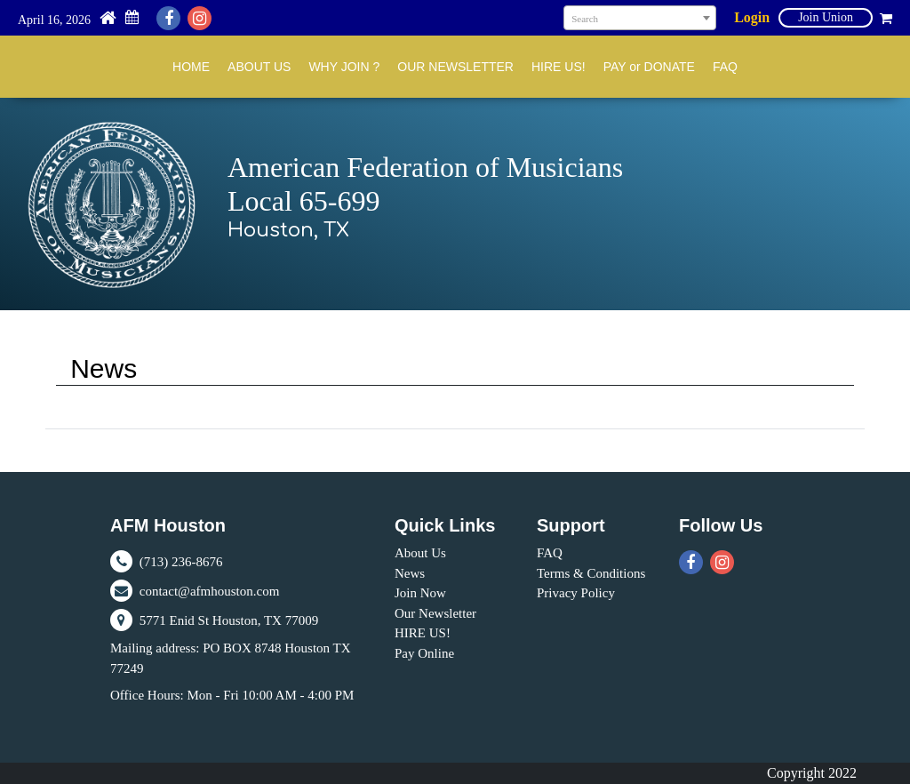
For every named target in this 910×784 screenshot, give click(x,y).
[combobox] (639, 17)
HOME (191, 67)
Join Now (420, 593)
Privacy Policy (576, 593)
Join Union (825, 17)
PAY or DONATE (649, 67)
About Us (420, 553)
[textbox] (639, 18)
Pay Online (424, 653)
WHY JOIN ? (343, 67)
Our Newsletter (435, 613)
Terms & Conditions (591, 573)
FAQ (725, 67)
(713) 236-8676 (166, 562)
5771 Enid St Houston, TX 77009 (214, 620)
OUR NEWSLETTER (455, 67)
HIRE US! (558, 67)
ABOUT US (259, 67)
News (410, 573)
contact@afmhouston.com (194, 591)
